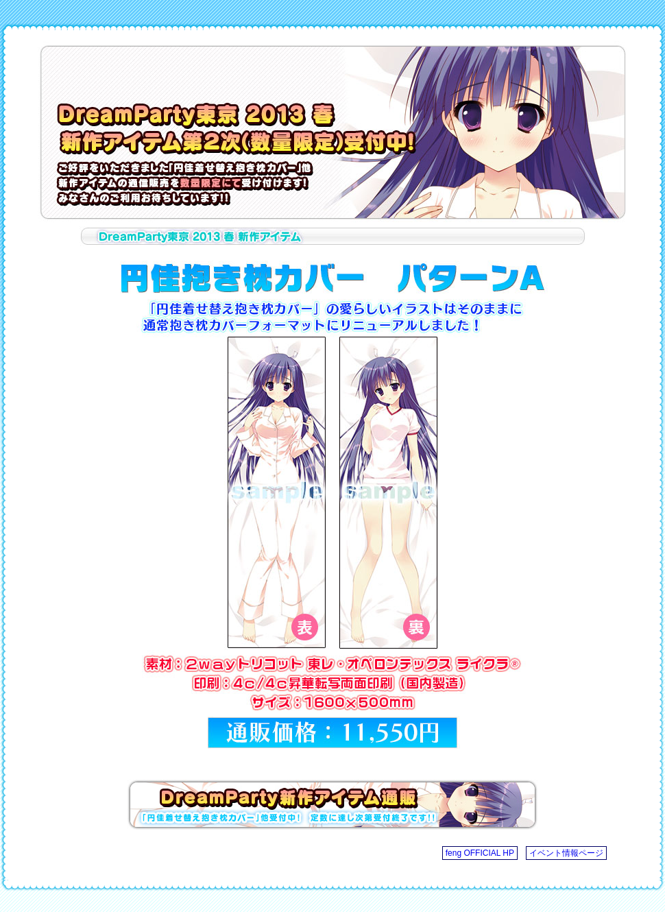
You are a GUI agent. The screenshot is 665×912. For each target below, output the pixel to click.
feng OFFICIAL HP (480, 853)
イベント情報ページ (566, 853)
